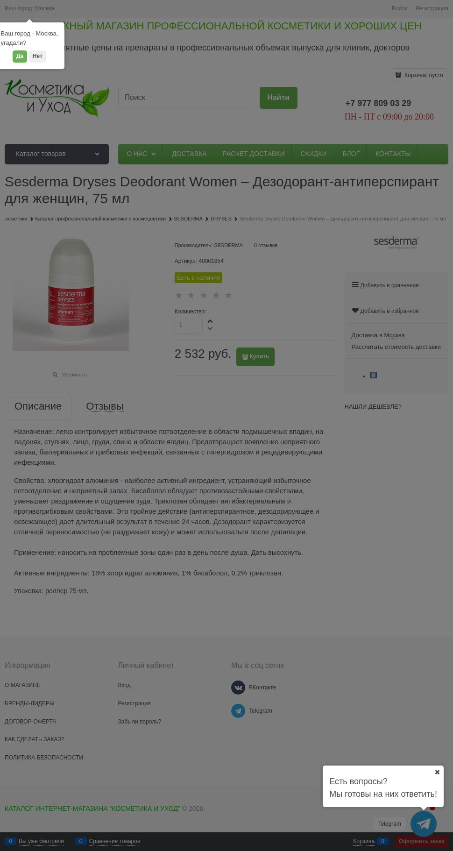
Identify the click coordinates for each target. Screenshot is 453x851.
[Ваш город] (437, 772)
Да (19, 56)
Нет (37, 56)
